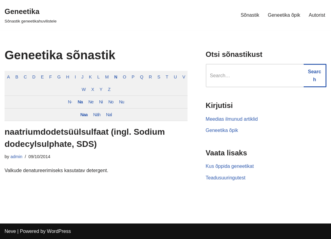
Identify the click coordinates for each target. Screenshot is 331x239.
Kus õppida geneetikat (230, 166)
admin (16, 156)
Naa (83, 114)
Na (80, 101)
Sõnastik (250, 15)
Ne (90, 101)
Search (314, 75)
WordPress (59, 231)
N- (70, 101)
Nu (121, 101)
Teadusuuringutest (226, 177)
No (110, 101)
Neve (10, 231)
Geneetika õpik (284, 15)
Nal (109, 114)
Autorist (317, 15)
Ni (101, 101)
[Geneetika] (31, 15)
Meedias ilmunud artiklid (232, 119)
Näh (96, 114)
